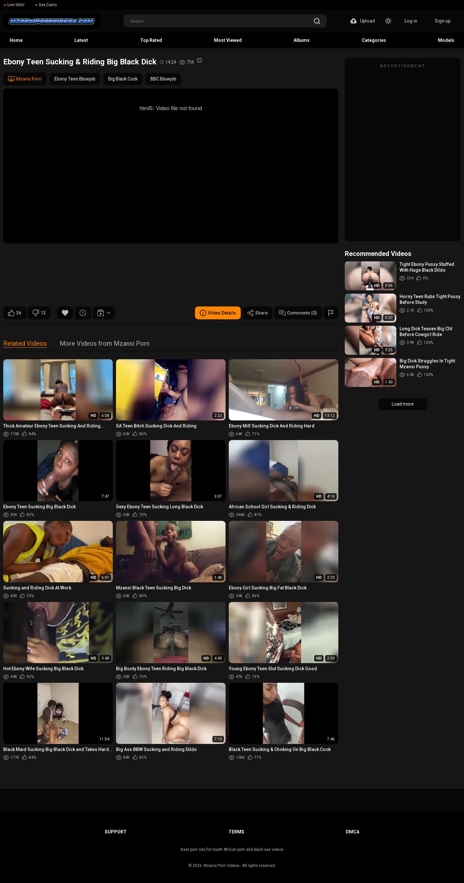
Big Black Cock (123, 78)
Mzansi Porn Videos (221, 865)
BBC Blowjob (163, 78)
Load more (403, 404)
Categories (374, 40)
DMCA (352, 831)
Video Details (218, 313)
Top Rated (151, 40)
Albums (302, 40)
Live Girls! (13, 5)
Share (257, 313)
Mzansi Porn (25, 79)
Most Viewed (228, 40)
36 (14, 313)
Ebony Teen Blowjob (74, 78)
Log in (410, 20)
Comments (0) (298, 313)
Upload (362, 21)
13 (39, 313)
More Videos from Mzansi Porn (105, 344)
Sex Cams (45, 5)
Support (116, 831)
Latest (81, 40)
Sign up (442, 20)
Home (16, 40)
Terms (236, 831)
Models (446, 40)
